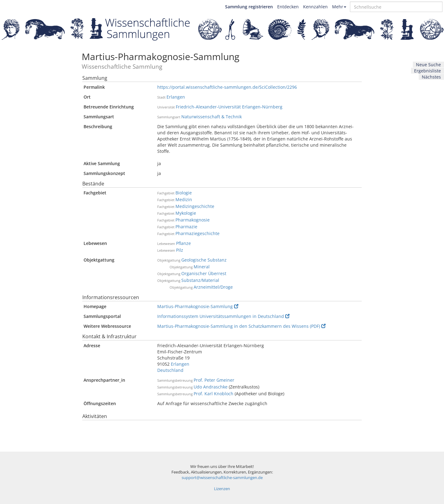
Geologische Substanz (204, 260)
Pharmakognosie (192, 220)
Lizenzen (222, 488)
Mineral (202, 267)
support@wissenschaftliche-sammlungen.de (222, 477)
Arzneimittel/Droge (213, 287)
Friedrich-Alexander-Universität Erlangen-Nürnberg (229, 107)
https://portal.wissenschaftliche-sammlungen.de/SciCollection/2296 (227, 87)
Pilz (179, 250)
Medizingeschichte (194, 206)
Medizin (183, 199)
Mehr (339, 7)
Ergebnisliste (427, 71)
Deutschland (170, 370)
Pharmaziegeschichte (197, 233)
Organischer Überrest (203, 273)
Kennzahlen (315, 7)
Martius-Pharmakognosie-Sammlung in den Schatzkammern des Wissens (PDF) (241, 326)
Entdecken (288, 7)
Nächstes (431, 77)
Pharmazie (186, 227)
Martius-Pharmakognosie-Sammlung (197, 306)
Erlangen (175, 97)
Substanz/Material (200, 280)
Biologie (183, 193)
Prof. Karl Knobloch (213, 393)
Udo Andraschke (211, 387)
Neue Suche (428, 64)
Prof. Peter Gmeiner (214, 380)
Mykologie (185, 213)
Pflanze (183, 243)
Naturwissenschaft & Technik (211, 117)
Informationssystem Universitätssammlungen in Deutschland (223, 316)
